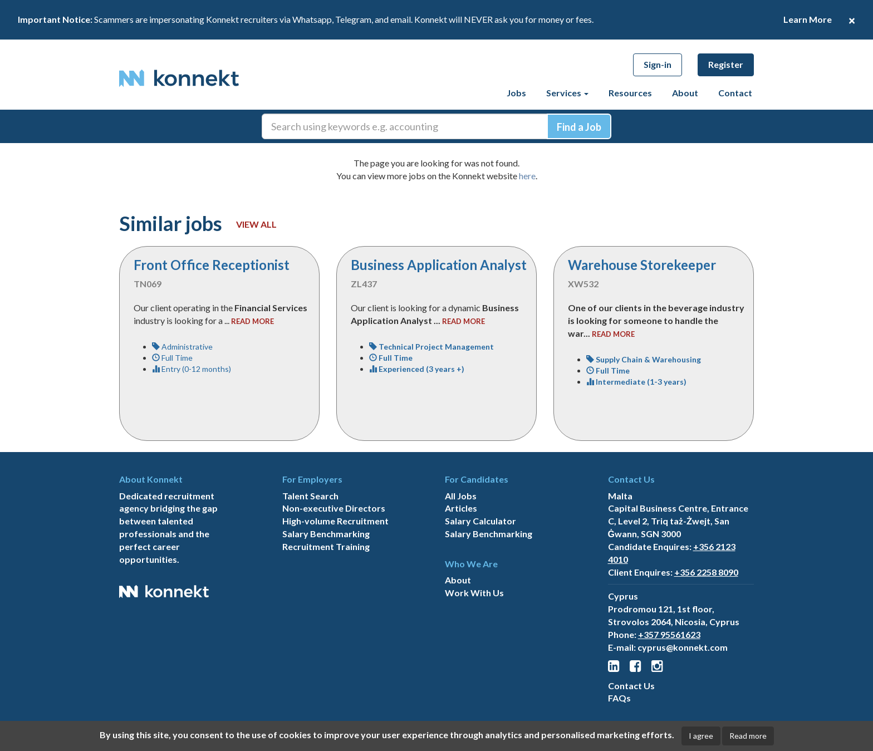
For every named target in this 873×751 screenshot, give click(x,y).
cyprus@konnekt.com (682, 647)
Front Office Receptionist (212, 265)
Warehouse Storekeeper (642, 265)
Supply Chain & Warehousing (643, 359)
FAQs (619, 698)
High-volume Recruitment (335, 521)
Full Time (172, 357)
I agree (701, 735)
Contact (735, 92)
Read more (748, 735)
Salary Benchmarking (326, 533)
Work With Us (474, 592)
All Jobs (461, 495)
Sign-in (657, 64)
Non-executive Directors (333, 508)
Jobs (516, 92)
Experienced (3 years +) (416, 369)
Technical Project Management (431, 346)
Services (567, 92)
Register (725, 64)
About (685, 92)
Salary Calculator (480, 521)
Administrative (182, 346)
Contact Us (631, 685)
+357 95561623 (669, 634)
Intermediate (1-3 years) (636, 381)
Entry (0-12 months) (191, 369)
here (527, 175)
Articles (461, 508)
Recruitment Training (326, 546)
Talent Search (310, 495)
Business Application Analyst (439, 265)
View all (256, 224)
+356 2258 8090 (706, 572)
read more (252, 321)
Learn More (807, 19)
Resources (630, 92)
